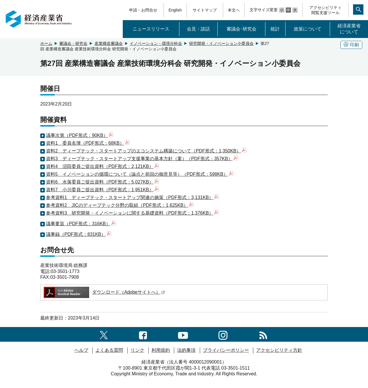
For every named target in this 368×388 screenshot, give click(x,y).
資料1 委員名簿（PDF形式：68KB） (88, 143)
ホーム (46, 43)
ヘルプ (81, 350)
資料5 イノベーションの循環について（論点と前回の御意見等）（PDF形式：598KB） (139, 174)
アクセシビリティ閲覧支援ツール (325, 10)
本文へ (234, 10)
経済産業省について (349, 28)
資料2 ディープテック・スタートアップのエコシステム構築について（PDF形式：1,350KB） (146, 150)
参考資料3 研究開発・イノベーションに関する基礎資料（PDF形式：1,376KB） (132, 213)
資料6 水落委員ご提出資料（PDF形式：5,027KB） (102, 181)
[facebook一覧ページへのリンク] (143, 334)
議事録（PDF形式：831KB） (78, 234)
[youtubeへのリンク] (183, 334)
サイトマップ (205, 10)
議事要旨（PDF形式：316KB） (81, 223)
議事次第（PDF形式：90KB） (79, 135)
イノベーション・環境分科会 (156, 43)
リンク (137, 350)
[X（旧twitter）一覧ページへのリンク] (104, 334)
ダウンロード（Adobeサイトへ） (104, 292)
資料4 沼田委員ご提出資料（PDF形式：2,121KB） (102, 166)
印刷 (351, 44)
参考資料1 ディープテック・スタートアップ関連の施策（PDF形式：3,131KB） (132, 197)
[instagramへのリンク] (223, 334)
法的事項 (186, 350)
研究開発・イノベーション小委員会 (221, 43)
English (175, 10)
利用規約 (161, 350)
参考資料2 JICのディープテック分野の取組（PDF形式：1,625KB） (119, 205)
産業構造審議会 (109, 43)
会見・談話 (198, 28)
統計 (275, 28)
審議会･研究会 (241, 28)
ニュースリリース (151, 28)
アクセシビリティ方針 (279, 350)
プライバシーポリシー (226, 350)
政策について (307, 28)
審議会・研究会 (73, 43)
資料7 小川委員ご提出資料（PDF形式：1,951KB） (102, 189)
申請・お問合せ (143, 10)
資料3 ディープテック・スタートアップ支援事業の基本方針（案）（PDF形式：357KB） (142, 158)
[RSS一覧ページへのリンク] (263, 334)
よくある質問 (109, 350)
